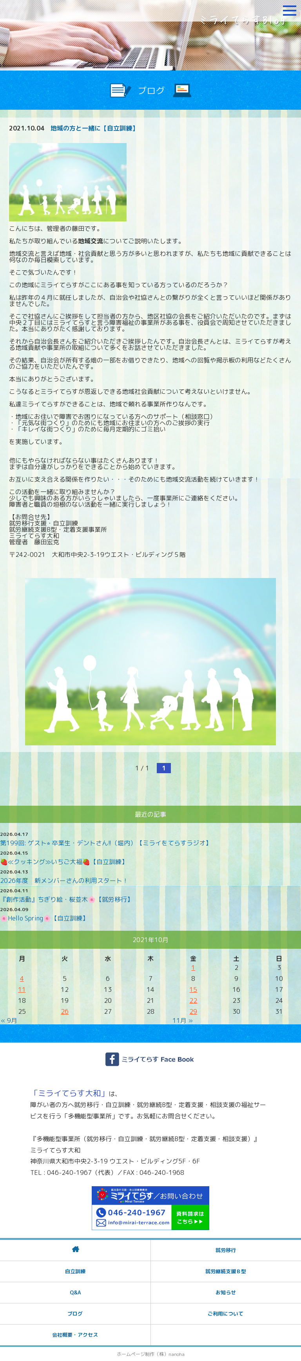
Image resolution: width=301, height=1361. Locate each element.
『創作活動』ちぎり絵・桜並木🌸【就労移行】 (66, 899)
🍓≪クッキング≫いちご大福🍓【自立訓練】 (64, 861)
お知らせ (226, 1292)
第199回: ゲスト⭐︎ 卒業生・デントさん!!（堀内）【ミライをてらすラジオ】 (106, 843)
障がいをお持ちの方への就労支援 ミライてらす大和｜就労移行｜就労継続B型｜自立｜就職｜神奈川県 (53, 10)
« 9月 (9, 1020)
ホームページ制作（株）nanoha (151, 1354)
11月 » (182, 1020)
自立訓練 (75, 1271)
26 (65, 1011)
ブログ (75, 1313)
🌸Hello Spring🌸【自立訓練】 (44, 918)
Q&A (75, 1292)
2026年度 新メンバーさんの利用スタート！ (64, 880)
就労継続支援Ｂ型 (225, 1271)
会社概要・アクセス (75, 1334)
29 (193, 1011)
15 (193, 989)
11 (22, 989)
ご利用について (225, 1313)
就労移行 (226, 1250)
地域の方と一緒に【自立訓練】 (94, 128)
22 (193, 1000)
